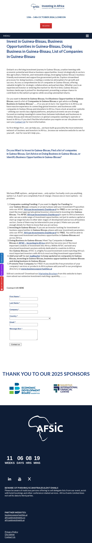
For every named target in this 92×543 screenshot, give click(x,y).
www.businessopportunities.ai (36, 268)
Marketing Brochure (48, 273)
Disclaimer (10, 534)
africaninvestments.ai (15, 520)
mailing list (35, 255)
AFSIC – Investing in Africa (32, 243)
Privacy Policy (11, 531)
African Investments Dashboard (40, 209)
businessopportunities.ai (16, 515)
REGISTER (46, 26)
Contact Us (20, 122)
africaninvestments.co (15, 517)
